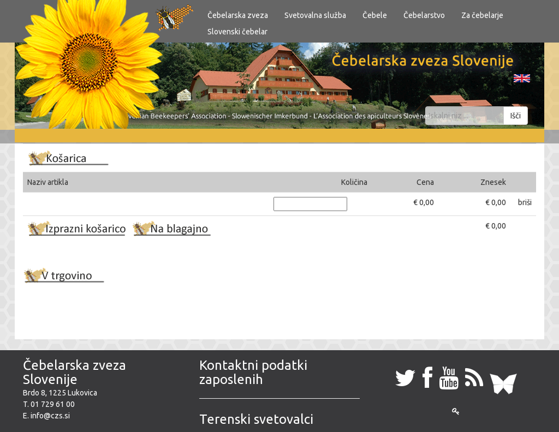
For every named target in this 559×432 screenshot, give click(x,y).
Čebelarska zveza (237, 15)
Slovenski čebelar (237, 31)
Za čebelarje (482, 15)
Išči (515, 115)
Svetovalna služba (315, 15)
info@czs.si (50, 415)
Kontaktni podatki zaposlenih (253, 372)
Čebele (374, 15)
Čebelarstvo (424, 15)
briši (525, 202)
